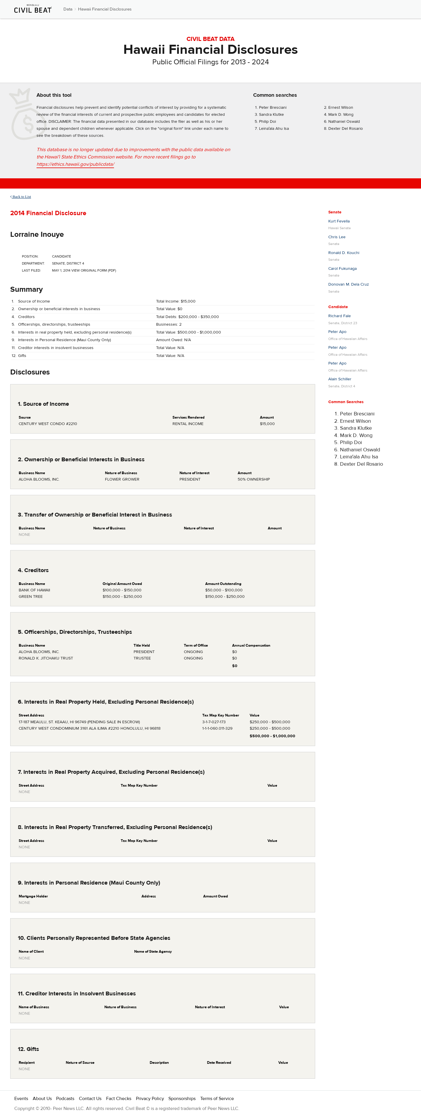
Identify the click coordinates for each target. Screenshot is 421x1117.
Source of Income (34, 301)
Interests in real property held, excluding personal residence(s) (74, 332)
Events (21, 1099)
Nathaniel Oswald (344, 121)
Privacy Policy (150, 1099)
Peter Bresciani (273, 107)
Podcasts (65, 1099)
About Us (42, 1099)
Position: (30, 256)
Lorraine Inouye (37, 234)
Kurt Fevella (339, 221)
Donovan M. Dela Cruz (348, 284)
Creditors (26, 317)
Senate (334, 212)
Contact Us (90, 1099)
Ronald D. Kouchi (343, 252)
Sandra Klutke (271, 114)
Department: (33, 263)
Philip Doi (267, 121)
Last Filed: (31, 270)
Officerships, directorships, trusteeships (54, 324)
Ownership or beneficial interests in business (59, 309)
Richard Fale (339, 316)
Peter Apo (337, 331)
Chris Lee (337, 237)
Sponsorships (182, 1099)
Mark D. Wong (340, 114)
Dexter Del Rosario (345, 128)
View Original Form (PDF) (93, 270)
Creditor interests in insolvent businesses (56, 348)
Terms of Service (217, 1099)
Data (68, 9)
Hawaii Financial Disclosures (105, 9)
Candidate (338, 307)
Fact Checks (118, 1099)
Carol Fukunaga (342, 268)
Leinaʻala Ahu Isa (274, 128)
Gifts (22, 355)
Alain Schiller (339, 379)
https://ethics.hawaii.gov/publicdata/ (75, 164)
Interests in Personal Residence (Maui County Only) (64, 340)
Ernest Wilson (340, 107)
